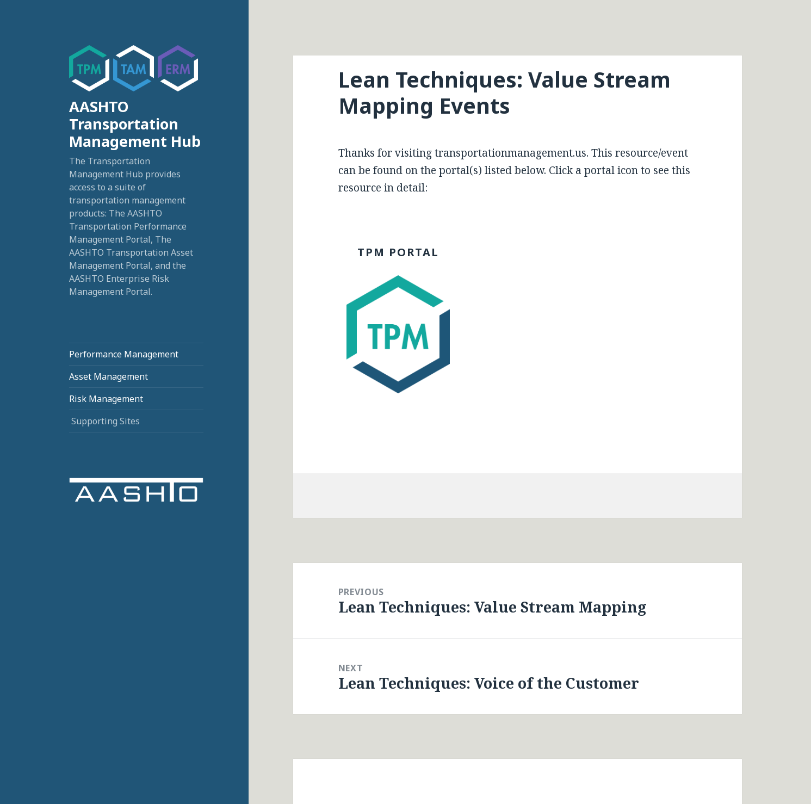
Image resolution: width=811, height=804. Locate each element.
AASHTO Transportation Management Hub (135, 123)
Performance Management (123, 354)
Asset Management (108, 376)
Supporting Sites (105, 421)
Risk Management (106, 399)
